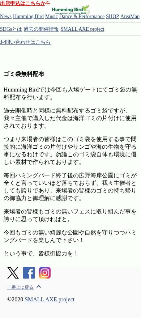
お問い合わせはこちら (25, 42)
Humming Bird (28, 16)
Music (51, 16)
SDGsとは (11, 29)
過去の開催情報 (41, 29)
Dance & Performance (81, 16)
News (6, 16)
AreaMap (130, 16)
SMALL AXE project (82, 29)
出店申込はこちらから (25, 3)
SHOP (112, 16)
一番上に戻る (25, 287)
